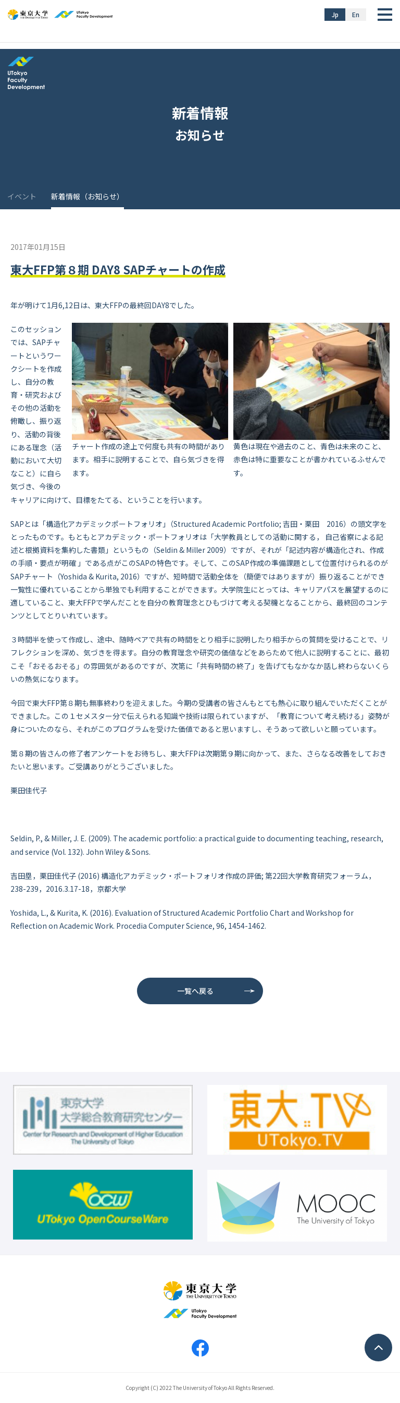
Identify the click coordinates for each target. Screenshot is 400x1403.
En (355, 14)
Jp (335, 14)
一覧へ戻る (195, 990)
